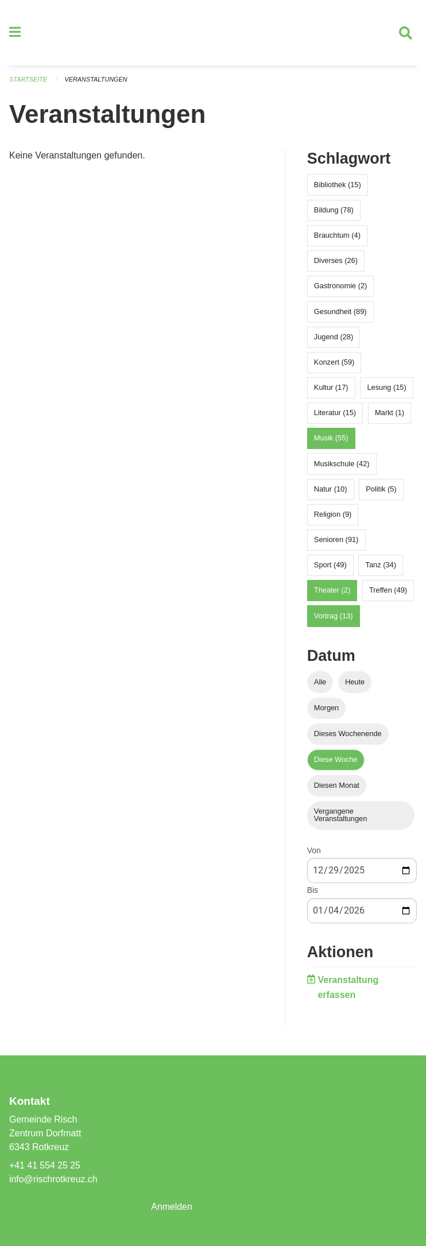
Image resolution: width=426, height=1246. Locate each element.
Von (314, 852)
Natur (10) (330, 490)
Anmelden (171, 1207)
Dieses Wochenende (348, 734)
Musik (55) (331, 439)
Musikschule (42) (342, 465)
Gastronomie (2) (340, 287)
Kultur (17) (331, 388)
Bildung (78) (334, 211)
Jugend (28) (333, 338)
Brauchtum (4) (337, 236)
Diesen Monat (336, 787)
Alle (320, 683)
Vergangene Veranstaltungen (340, 816)
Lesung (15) (386, 388)
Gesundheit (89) (340, 312)
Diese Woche (336, 760)
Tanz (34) (381, 566)
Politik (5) (381, 490)
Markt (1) (389, 414)
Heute (355, 683)
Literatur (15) (335, 414)
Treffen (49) (388, 591)
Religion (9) (332, 515)
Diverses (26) (336, 261)
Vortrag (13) (333, 617)
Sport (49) (330, 566)
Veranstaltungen (96, 80)
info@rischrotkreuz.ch (53, 1179)
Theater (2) (332, 591)
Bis (312, 891)
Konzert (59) (334, 363)
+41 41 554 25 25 (45, 1165)
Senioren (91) (336, 540)
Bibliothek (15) (337, 185)
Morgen (326, 709)
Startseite (28, 80)
